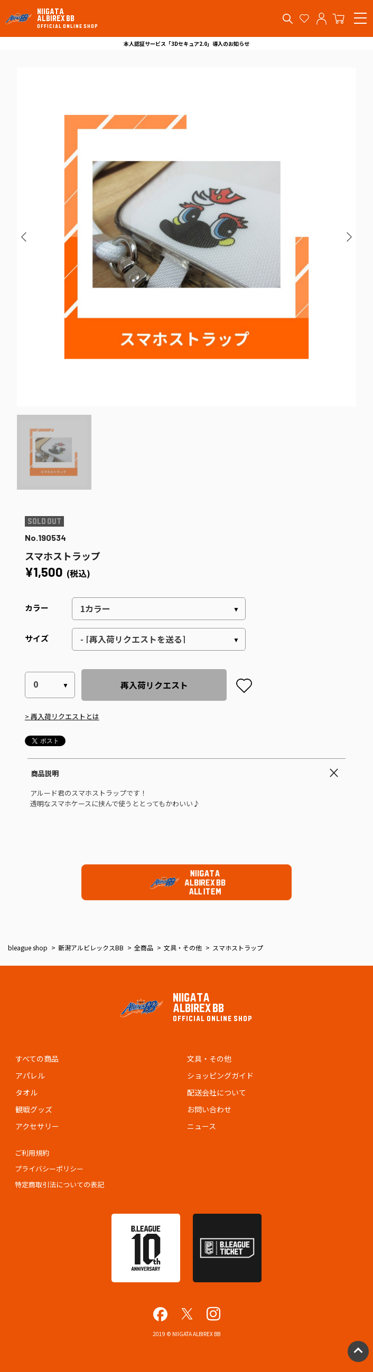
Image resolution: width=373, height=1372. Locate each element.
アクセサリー (37, 1126)
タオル (26, 1092)
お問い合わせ (209, 1109)
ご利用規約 (32, 1153)
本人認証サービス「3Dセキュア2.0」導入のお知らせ (186, 43)
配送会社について (216, 1092)
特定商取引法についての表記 (59, 1184)
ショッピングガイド (220, 1075)
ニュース (201, 1126)
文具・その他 (209, 1058)
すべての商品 (37, 1058)
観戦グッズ (33, 1109)
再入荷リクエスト (154, 685)
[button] (24, 237)
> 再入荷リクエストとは (62, 716)
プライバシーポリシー (49, 1169)
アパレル (30, 1075)
